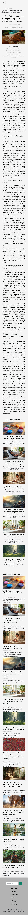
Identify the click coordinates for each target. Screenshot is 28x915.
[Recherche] (12, 883)
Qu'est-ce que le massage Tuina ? (13, 48)
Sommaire (14, 47)
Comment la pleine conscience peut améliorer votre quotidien (13, 728)
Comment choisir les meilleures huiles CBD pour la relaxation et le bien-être (13, 840)
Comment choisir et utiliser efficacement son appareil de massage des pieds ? (14, 462)
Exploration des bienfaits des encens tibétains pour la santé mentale (14, 511)
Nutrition (14, 888)
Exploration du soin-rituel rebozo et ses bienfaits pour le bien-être (14, 866)
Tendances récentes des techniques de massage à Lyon (13, 647)
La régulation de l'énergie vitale (13, 50)
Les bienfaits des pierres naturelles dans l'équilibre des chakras (14, 438)
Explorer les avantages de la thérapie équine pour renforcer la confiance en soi (13, 812)
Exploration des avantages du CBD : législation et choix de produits (14, 535)
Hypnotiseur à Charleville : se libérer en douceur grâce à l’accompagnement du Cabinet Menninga (13, 756)
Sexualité (14, 898)
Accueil (3, 8)
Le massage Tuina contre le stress (13, 52)
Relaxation (9, 8)
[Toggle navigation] (3, 2)
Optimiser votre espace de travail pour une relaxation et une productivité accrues (12, 784)
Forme (14, 901)
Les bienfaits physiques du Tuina (13, 54)
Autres (14, 904)
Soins (14, 892)
